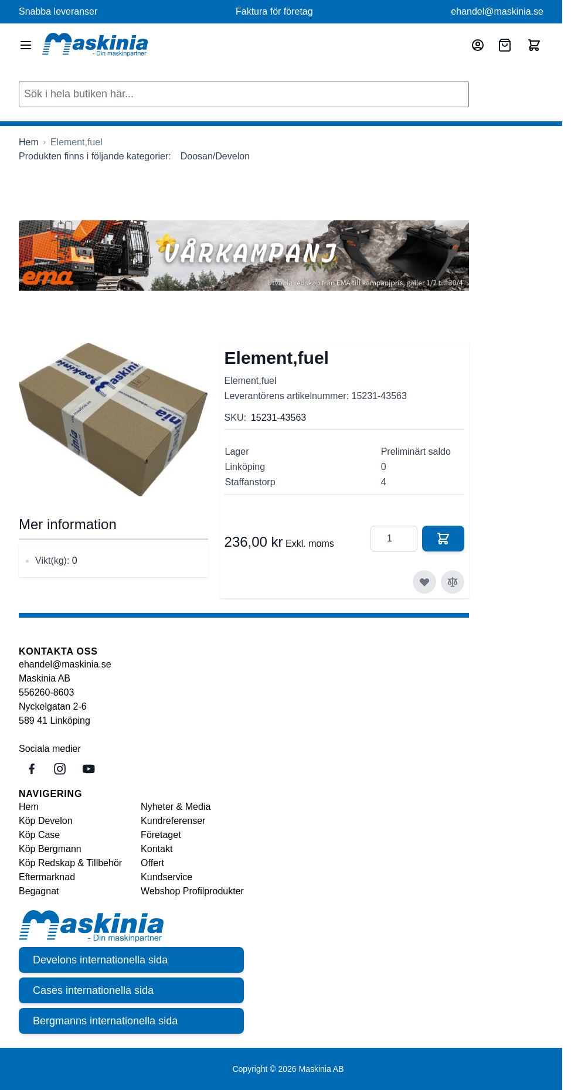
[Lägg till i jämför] (452, 582)
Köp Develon (46, 821)
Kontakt (156, 849)
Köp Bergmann (50, 849)
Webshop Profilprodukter (192, 891)
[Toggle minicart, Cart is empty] (534, 45)
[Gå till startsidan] (29, 142)
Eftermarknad (47, 877)
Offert (152, 863)
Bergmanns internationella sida (105, 1021)
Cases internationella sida (93, 990)
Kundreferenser (173, 821)
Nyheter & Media (175, 807)
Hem (29, 807)
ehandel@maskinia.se (497, 11)
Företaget (161, 835)
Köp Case (39, 835)
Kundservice (166, 877)
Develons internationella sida (100, 960)
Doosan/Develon (215, 156)
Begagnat (39, 891)
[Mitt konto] (477, 45)
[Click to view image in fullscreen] (113, 419)
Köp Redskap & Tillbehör (70, 863)
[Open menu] (26, 45)
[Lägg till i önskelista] (424, 582)
